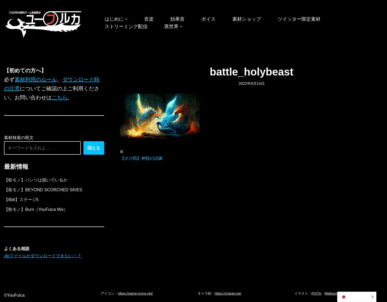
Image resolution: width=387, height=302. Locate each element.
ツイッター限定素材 (299, 19)
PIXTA (316, 293)
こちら (60, 97)
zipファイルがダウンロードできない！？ (42, 256)
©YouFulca (14, 295)
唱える (93, 148)
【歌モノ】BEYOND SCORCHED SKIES (43, 190)
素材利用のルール (36, 79)
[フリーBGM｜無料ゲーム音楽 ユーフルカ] (43, 23)
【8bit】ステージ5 (21, 199)
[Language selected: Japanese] (356, 297)
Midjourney (332, 293)
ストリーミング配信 (126, 26)
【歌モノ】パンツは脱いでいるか (36, 180)
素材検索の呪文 (19, 137)
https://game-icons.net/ (135, 293)
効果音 (177, 19)
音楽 (149, 19)
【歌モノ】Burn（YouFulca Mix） (36, 209)
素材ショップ (246, 19)
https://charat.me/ (228, 293)
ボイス (208, 19)
